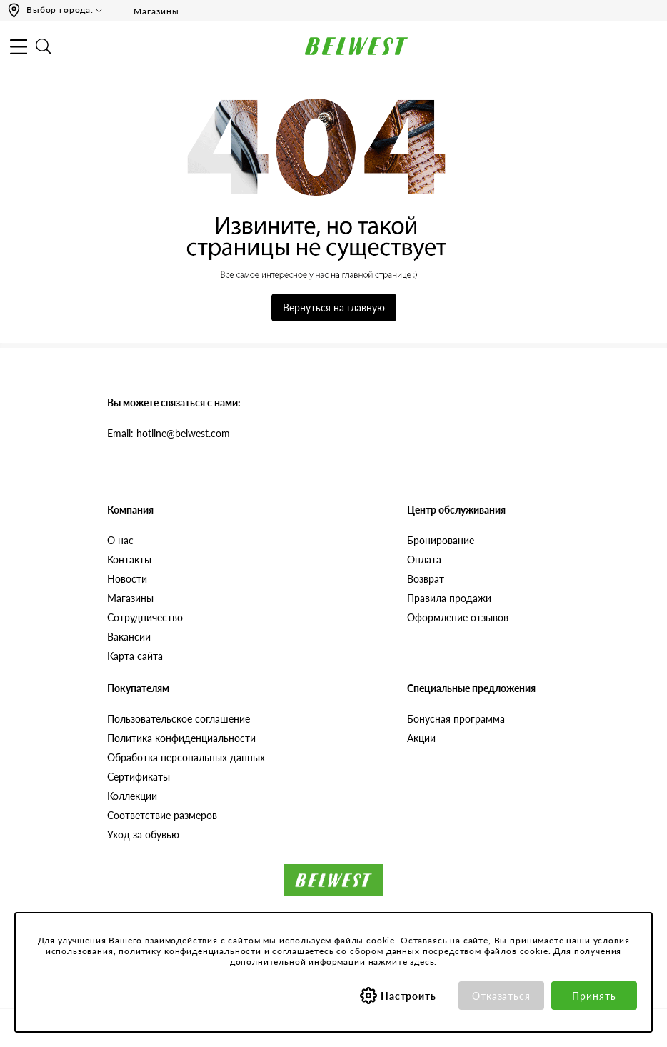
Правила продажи (449, 598)
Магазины (146, 11)
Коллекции (132, 796)
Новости (127, 579)
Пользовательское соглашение (178, 719)
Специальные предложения (471, 688)
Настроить (409, 996)
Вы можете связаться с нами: (174, 402)
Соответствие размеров (162, 815)
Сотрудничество (145, 617)
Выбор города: (60, 9)
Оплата (424, 559)
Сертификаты (138, 777)
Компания (130, 510)
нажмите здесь (401, 961)
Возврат (425, 579)
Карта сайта (135, 656)
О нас (120, 540)
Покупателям (138, 688)
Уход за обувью (143, 834)
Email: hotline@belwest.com (168, 433)
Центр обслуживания (456, 510)
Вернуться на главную (334, 307)
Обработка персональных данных (186, 757)
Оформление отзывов (457, 617)
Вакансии (129, 637)
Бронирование (440, 540)
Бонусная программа (456, 719)
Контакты (129, 559)
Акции (421, 738)
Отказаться (501, 996)
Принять (594, 996)
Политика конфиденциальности (181, 738)
